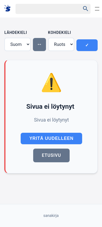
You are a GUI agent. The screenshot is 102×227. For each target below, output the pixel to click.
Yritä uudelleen (51, 138)
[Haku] (43, 9)
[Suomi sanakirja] (9, 9)
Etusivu (51, 155)
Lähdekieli (15, 32)
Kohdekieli (59, 32)
